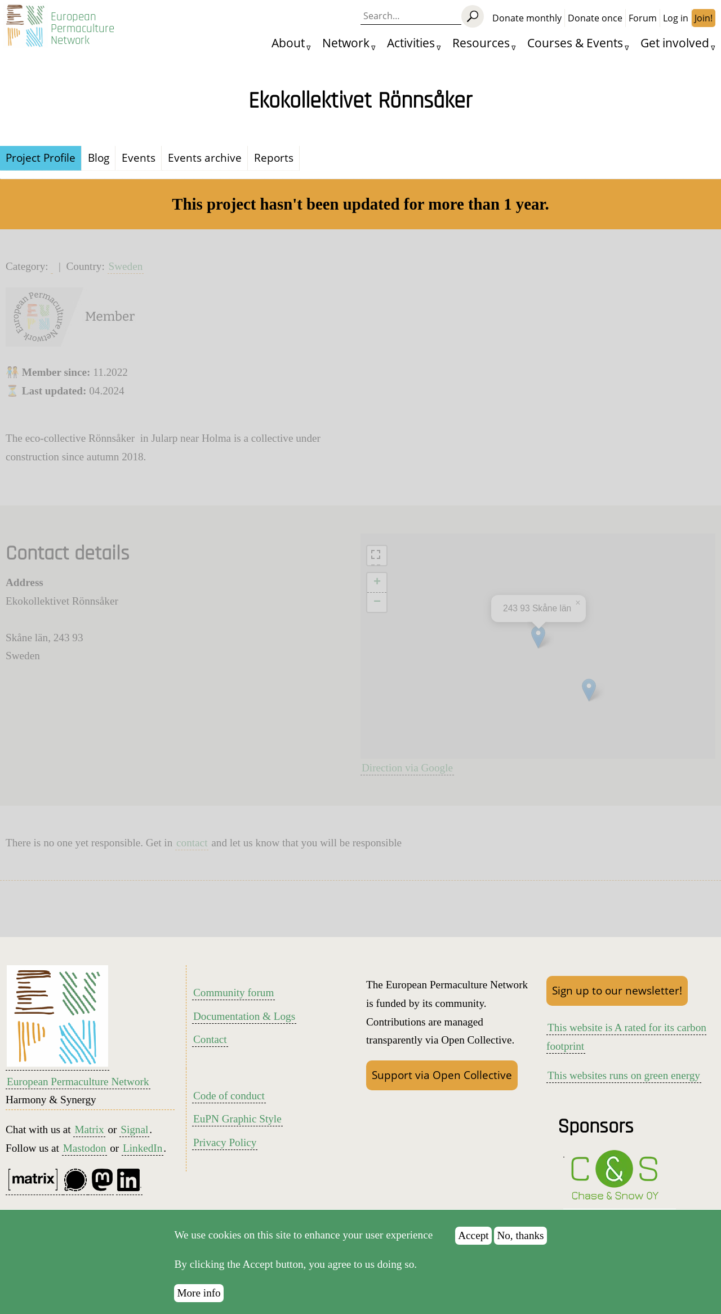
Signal (134, 1129)
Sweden (126, 266)
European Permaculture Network (82, 28)
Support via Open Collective (442, 1074)
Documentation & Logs (244, 1016)
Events (138, 157)
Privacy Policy (224, 1142)
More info (198, 1293)
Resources (481, 42)
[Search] (472, 16)
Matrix (89, 1129)
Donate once (595, 18)
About (288, 42)
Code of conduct (229, 1096)
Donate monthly (527, 18)
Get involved (674, 42)
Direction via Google (407, 768)
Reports (273, 157)
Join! (704, 18)
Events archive (205, 157)
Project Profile (40, 157)
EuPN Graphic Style (237, 1119)
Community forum (233, 992)
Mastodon (84, 1148)
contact (191, 843)
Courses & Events (575, 42)
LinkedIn (142, 1148)
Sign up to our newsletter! (617, 990)
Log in (675, 18)
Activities (411, 42)
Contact (210, 1039)
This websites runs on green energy (624, 1075)
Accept (473, 1235)
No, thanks (520, 1235)
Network (346, 42)
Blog (98, 157)
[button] (589, 690)
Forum (643, 18)
